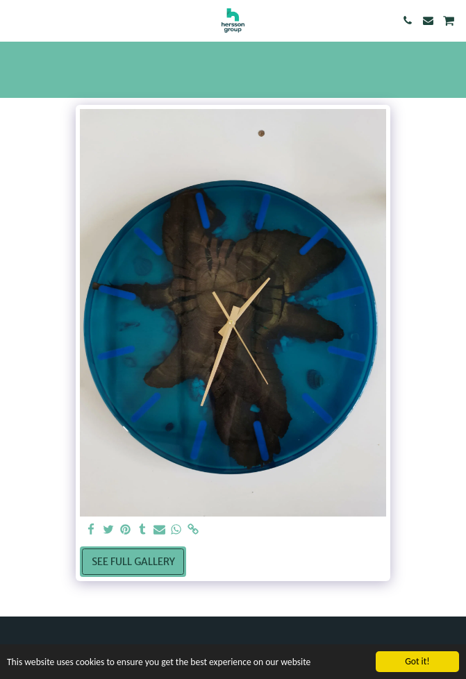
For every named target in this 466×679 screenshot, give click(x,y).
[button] (15, 19)
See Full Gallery (133, 561)
